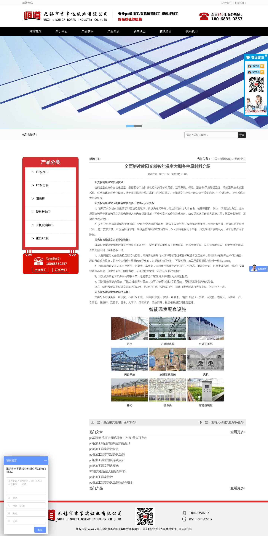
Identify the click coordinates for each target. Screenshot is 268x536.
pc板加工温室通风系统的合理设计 (111, 482)
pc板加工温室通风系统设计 (107, 460)
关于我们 (226, 2)
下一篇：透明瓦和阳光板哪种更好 (221, 422)
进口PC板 (42, 238)
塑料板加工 (43, 211)
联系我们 (240, 2)
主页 (214, 158)
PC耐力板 (42, 185)
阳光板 (40, 198)
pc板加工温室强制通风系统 (107, 454)
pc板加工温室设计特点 (104, 449)
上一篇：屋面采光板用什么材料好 (113, 422)
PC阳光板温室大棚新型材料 (107, 471)
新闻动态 (140, 31)
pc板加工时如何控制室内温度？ (110, 443)
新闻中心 (240, 158)
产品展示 (87, 31)
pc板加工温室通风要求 (104, 465)
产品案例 (113, 31)
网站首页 (35, 31)
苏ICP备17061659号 (154, 529)
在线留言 (166, 31)
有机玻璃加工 (45, 225)
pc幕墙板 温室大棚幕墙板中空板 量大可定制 (118, 437)
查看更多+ (238, 432)
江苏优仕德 (185, 529)
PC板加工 (42, 172)
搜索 (241, 135)
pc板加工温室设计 (101, 477)
